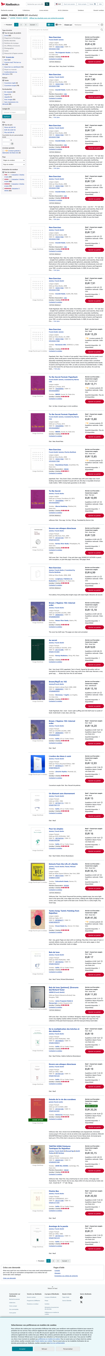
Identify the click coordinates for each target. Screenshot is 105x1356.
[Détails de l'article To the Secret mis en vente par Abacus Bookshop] (37, 499)
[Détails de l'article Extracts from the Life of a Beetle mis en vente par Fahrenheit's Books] (37, 872)
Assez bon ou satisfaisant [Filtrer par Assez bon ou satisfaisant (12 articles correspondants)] (12, 67)
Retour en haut (52, 1288)
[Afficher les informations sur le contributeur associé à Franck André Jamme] (56, 40)
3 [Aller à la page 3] (25, 25)
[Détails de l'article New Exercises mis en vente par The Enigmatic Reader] (37, 46)
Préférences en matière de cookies (52, 1313)
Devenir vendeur (99, 10)
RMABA (66, 885)
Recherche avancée (7, 10)
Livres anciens (43, 10)
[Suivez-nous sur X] (81, 1302)
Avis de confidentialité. (57, 1343)
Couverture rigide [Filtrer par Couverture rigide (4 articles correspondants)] (10, 83)
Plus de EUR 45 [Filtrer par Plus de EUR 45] (8, 132)
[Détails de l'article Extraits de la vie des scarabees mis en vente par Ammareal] (37, 1110)
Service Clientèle (66, 1300)
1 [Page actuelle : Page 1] (16, 25)
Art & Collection (63, 10)
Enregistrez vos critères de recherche (66, 1276)
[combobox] (35, 4)
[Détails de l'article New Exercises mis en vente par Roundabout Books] (37, 459)
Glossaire (57, 1273)
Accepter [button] (22, 1349)
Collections (26, 10)
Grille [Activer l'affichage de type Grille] (58, 25)
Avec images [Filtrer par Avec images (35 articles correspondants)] (8, 99)
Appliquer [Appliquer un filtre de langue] (7, 116)
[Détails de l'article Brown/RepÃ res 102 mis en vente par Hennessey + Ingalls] (37, 690)
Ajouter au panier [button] (94, 62)
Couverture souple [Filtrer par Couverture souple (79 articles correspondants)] (10, 85)
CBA (65, 94)
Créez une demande (9, 1278)
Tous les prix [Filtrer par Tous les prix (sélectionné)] (7, 125)
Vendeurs (81, 10)
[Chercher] (47, 4)
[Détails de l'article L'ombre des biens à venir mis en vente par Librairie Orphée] (37, 764)
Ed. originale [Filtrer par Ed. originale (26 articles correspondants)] (8, 92)
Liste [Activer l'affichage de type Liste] (50, 25)
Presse (46, 1300)
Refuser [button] (44, 1349)
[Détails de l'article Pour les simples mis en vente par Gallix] (37, 838)
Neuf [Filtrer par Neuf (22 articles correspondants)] (6, 60)
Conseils (57, 1270)
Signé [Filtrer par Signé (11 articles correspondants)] (6, 94)
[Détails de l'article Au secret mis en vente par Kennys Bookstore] (37, 649)
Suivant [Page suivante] (32, 25)
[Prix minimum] (6, 140)
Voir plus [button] (57, 117)
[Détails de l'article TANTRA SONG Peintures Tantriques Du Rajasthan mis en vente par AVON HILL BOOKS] (37, 1154)
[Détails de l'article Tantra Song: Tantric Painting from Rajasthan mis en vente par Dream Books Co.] (37, 919)
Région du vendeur (9, 160)
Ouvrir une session (69, 4)
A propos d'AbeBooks (50, 1297)
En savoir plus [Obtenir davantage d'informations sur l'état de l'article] (10, 57)
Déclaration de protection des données (52, 1308)
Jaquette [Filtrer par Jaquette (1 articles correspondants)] (7, 97)
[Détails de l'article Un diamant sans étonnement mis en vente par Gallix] (37, 803)
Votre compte (82, 4)
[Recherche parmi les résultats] (66, 29)
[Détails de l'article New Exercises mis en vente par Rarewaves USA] (37, 339)
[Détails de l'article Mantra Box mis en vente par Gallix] (37, 1199)
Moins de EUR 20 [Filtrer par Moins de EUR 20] (9, 127)
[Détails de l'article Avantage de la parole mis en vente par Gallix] (37, 1235)
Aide (100, 4)
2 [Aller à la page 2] (53, 1261)
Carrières (47, 1304)
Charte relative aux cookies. (44, 1341)
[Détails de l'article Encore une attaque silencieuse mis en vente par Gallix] (37, 1073)
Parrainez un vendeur (32, 1304)
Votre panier (12, 1312)
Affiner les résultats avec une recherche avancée (46, 18)
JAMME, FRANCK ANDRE (19, 18)
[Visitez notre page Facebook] (81, 1298)
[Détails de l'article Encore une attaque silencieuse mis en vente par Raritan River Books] (37, 538)
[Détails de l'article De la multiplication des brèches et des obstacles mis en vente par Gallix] (37, 1038)
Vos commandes (13, 1309)
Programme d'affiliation (33, 1300)
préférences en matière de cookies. (49, 1339)
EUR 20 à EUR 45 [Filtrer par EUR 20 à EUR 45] (9, 130)
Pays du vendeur (8, 164)
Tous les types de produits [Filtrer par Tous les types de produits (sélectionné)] (11, 33)
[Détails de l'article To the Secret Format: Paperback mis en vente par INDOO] (37, 385)
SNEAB (66, 469)
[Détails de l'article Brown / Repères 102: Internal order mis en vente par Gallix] (37, 729)
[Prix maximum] (6, 143)
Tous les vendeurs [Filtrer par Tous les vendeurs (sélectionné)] (10, 172)
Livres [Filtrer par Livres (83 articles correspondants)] (6, 35)
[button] (102, 30)
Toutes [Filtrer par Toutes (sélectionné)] (5, 80)
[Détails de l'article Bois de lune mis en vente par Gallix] (37, 961)
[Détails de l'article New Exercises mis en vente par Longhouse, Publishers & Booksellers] (37, 573)
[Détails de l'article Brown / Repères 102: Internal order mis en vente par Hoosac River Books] (37, 611)
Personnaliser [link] (68, 1349)
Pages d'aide (65, 1297)
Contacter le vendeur (55, 59)
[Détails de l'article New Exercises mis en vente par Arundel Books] (37, 84)
